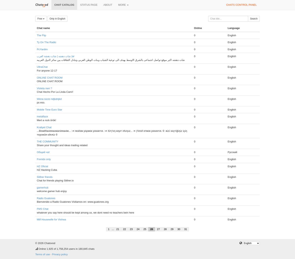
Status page (88, 4)
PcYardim (42, 49)
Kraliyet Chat (44, 127)
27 (158, 229)
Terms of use (42, 254)
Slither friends (44, 176)
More (123, 4)
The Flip (41, 35)
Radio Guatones (46, 198)
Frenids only (44, 159)
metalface (42, 116)
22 (124, 229)
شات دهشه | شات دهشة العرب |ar (55, 56)
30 (178, 229)
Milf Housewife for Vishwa (51, 219)
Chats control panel (241, 4)
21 (117, 229)
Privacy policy (60, 254)
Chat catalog (64, 4)
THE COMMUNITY (47, 141)
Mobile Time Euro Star (49, 109)
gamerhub (42, 187)
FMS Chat (42, 208)
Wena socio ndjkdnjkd (49, 98)
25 (144, 229)
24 (138, 229)
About (107, 4)
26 (151, 229)
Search (254, 18)
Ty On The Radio (46, 42)
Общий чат (43, 152)
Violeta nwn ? (44, 88)
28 (165, 229)
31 (185, 229)
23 (131, 229)
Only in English (57, 18)
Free (41, 18)
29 (172, 229)
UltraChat (42, 66)
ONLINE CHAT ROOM (49, 77)
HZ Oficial (42, 166)
